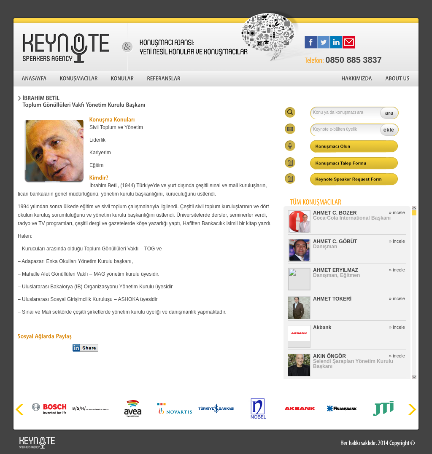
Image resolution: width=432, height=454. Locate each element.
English (407, 8)
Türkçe (378, 8)
